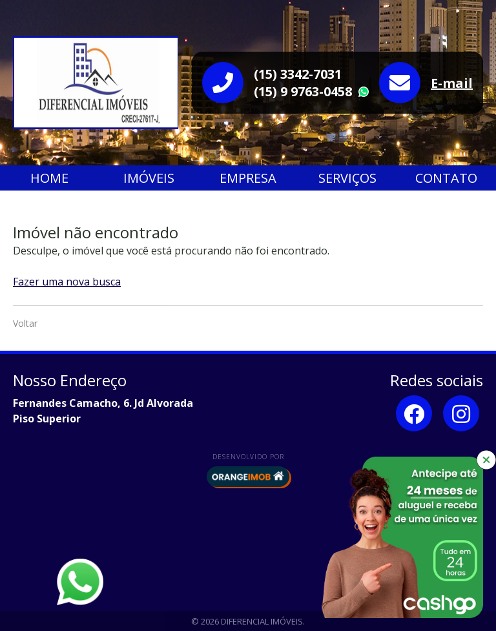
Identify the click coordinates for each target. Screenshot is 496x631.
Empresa (248, 178)
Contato (446, 178)
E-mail (452, 83)
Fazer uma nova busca (67, 281)
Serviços (347, 178)
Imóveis (148, 178)
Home (49, 178)
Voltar (25, 323)
